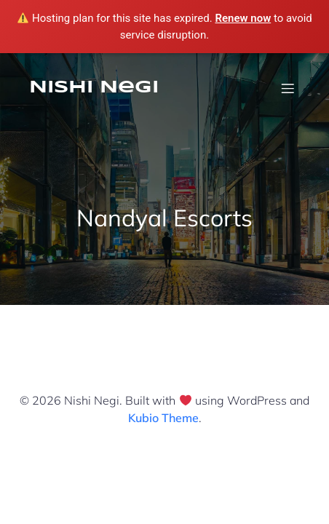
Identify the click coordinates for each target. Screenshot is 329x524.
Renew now (243, 18)
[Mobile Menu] (287, 88)
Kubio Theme (163, 417)
